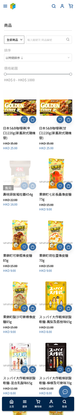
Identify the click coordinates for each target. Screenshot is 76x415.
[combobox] (38, 57)
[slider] (5, 74)
